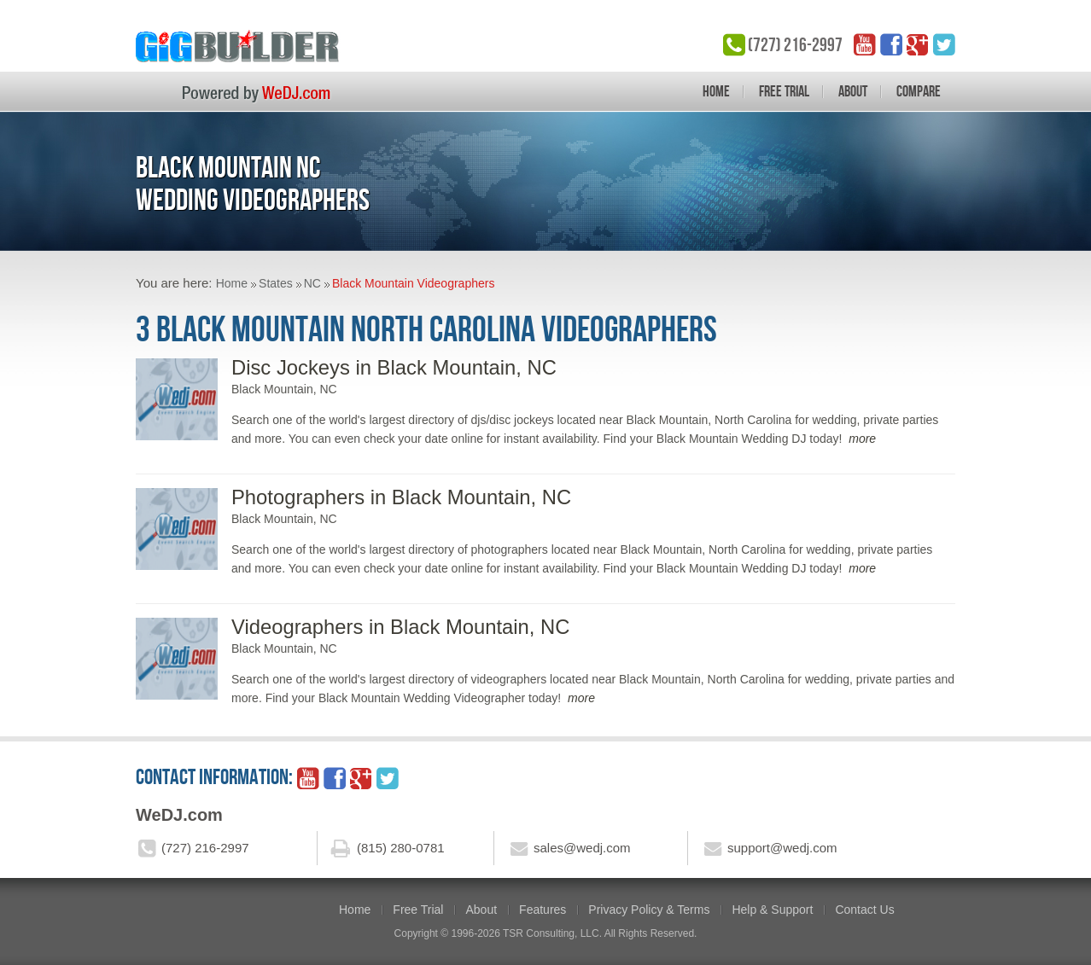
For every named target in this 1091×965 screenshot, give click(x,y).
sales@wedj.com (582, 847)
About (852, 91)
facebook (891, 44)
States (276, 283)
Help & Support (772, 909)
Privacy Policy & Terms (648, 909)
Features (542, 909)
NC (312, 283)
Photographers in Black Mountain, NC (401, 497)
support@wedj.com (782, 847)
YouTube (865, 44)
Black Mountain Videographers (413, 283)
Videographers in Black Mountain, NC (400, 626)
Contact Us (864, 909)
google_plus (918, 44)
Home (716, 91)
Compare (918, 91)
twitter (944, 44)
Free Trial (784, 91)
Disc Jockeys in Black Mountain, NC (394, 367)
